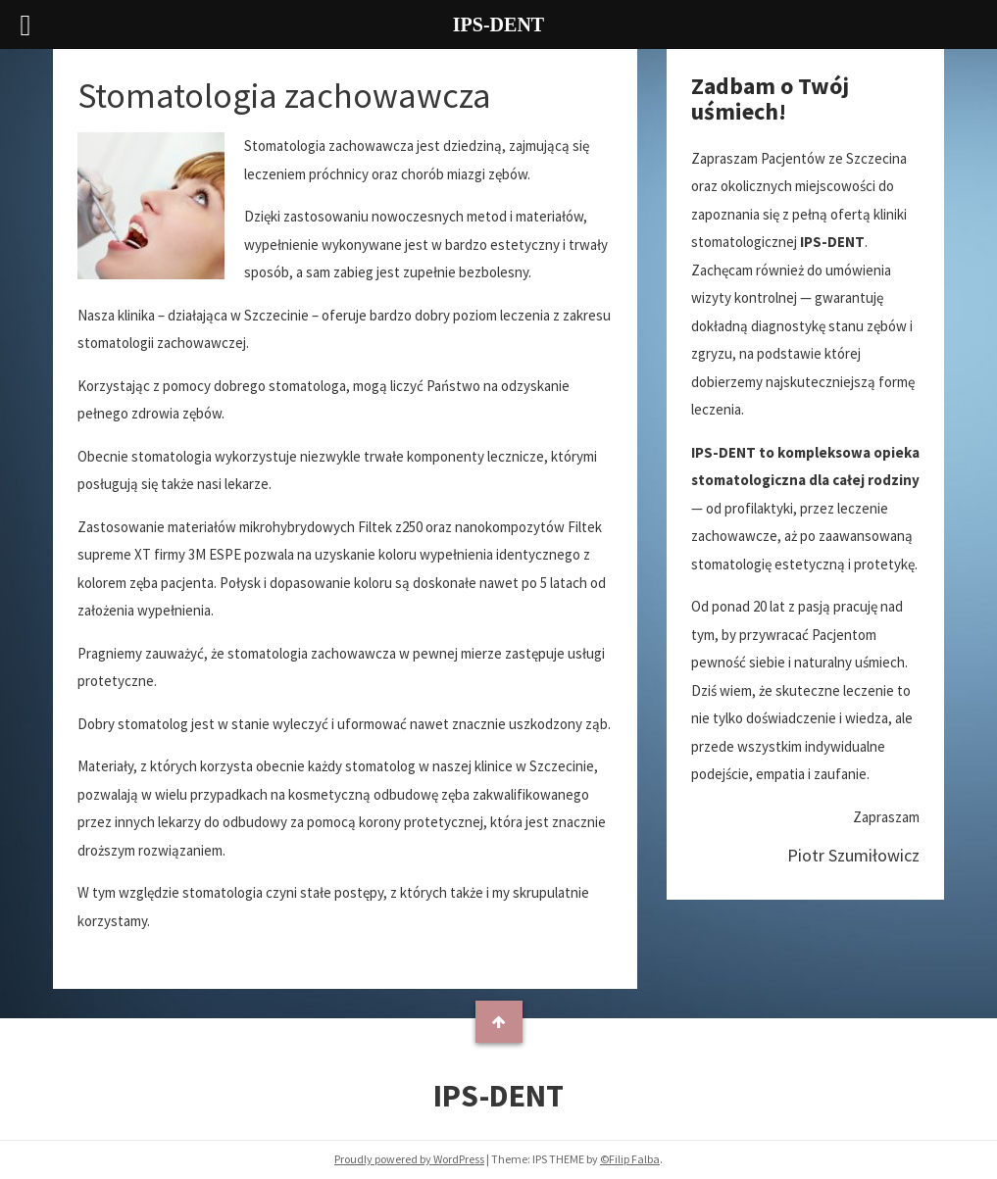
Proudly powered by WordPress (409, 1159)
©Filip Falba (630, 1159)
